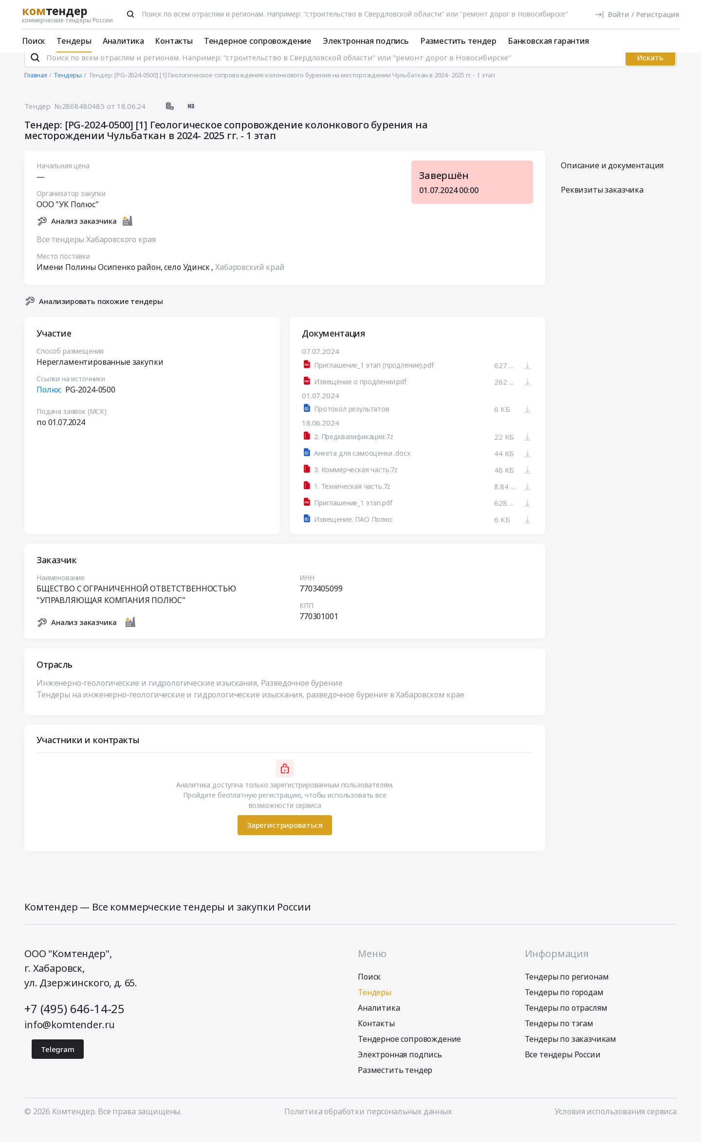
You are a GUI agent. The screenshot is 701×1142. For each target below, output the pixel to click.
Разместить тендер (458, 41)
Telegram (57, 1062)
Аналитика (123, 41)
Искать (650, 70)
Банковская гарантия (548, 41)
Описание (612, 178)
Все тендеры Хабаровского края (96, 252)
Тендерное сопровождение (258, 41)
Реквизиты (602, 202)
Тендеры (74, 41)
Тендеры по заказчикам (571, 1051)
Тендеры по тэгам (559, 1036)
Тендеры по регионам (567, 989)
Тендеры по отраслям (566, 1020)
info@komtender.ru (69, 1037)
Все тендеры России (563, 1067)
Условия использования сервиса (615, 1124)
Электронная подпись (366, 41)
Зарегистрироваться (285, 838)
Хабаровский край (249, 279)
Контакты (174, 41)
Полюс (49, 402)
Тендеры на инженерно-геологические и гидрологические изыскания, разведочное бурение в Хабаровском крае (250, 707)
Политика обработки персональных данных (368, 1124)
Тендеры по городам (564, 1004)
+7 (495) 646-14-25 (74, 1021)
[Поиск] (130, 14)
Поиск (33, 41)
